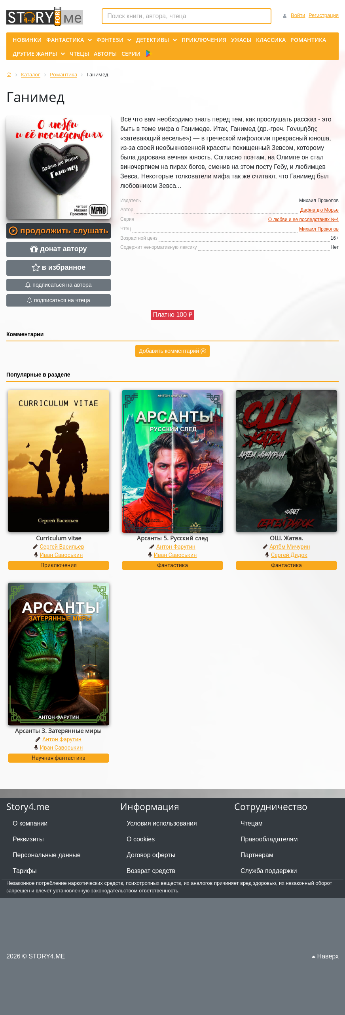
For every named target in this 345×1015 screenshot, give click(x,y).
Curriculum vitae (58, 538)
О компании (30, 823)
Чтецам (252, 823)
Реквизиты (28, 839)
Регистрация (324, 15)
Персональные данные (47, 855)
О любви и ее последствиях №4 (303, 219)
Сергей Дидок (289, 555)
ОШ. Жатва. (286, 538)
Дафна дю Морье (319, 210)
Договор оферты (151, 855)
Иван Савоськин (61, 555)
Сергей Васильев (62, 546)
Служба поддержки (269, 870)
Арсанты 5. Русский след (172, 538)
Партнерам (257, 855)
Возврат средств (151, 870)
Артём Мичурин (289, 546)
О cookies (141, 839)
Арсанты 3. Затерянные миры (58, 731)
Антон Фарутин (175, 546)
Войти (298, 15)
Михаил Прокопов (319, 229)
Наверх (325, 956)
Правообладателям (269, 839)
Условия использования (162, 823)
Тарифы (24, 870)
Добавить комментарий (172, 351)
